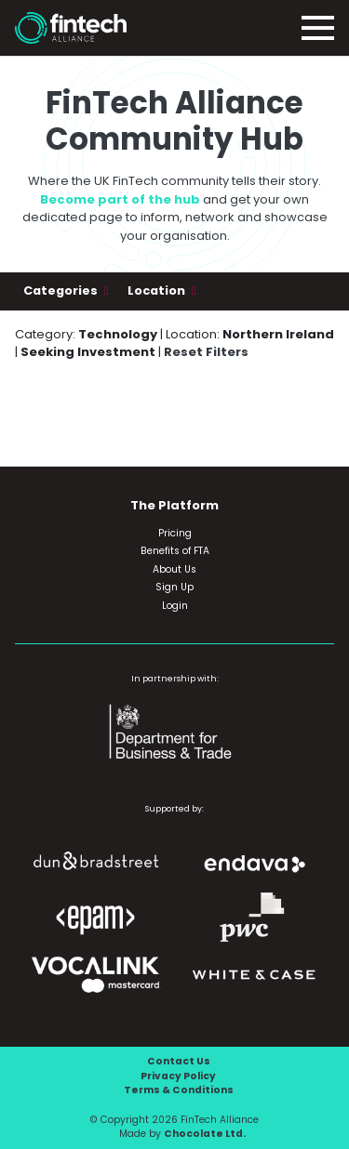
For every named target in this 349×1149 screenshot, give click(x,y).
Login (175, 606)
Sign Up (174, 587)
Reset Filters (206, 352)
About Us (174, 569)
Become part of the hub (120, 199)
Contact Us (178, 1061)
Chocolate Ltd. (205, 1134)
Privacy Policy (178, 1076)
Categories (62, 290)
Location (158, 290)
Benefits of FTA (175, 551)
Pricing (175, 533)
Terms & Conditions (179, 1090)
